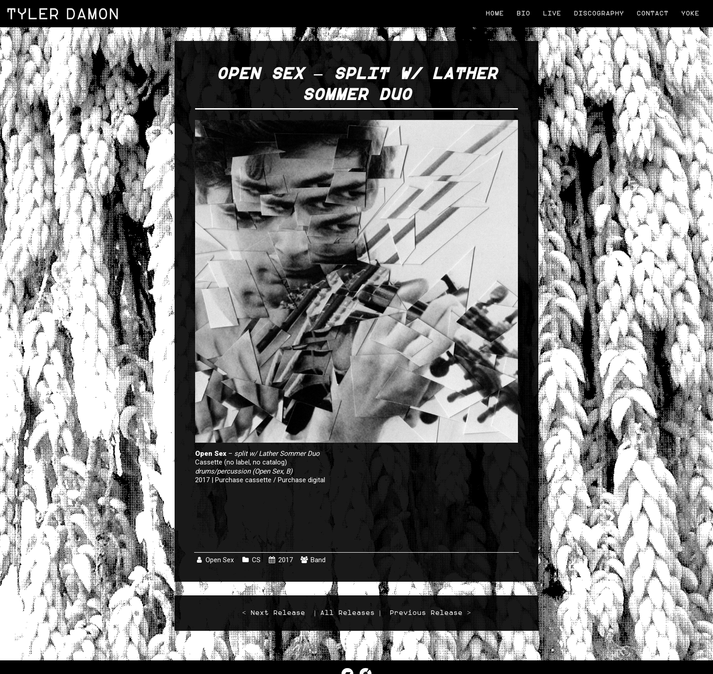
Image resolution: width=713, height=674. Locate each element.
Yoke (690, 13)
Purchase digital (301, 480)
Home (495, 13)
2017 (285, 560)
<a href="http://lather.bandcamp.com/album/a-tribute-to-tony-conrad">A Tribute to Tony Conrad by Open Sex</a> (356, 519)
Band (318, 560)
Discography (599, 13)
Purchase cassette (243, 480)
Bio (523, 13)
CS (256, 560)
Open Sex (220, 560)
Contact (652, 13)
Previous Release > (430, 612)
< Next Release (273, 612)
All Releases (347, 612)
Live (552, 13)
